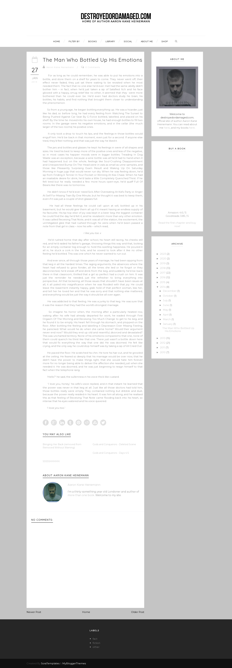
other (96, 647)
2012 (163, 342)
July (165, 300)
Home (86, 612)
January (168, 323)
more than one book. (81, 495)
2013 (163, 338)
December (170, 290)
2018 (163, 268)
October (168, 295)
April (166, 314)
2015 (163, 282)
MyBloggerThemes (74, 663)
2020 (163, 258)
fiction (96, 642)
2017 (163, 272)
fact (95, 638)
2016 (163, 277)
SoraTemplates (50, 663)
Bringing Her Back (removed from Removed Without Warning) (62, 446)
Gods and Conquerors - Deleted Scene (114, 444)
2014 (163, 286)
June (166, 305)
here (167, 127)
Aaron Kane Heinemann (60, 67)
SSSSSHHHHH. (51, 461)
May (166, 309)
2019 (163, 263)
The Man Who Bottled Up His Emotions (92, 60)
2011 (163, 347)
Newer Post (34, 612)
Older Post (137, 612)
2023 (163, 253)
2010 (163, 352)
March (167, 319)
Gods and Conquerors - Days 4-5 (111, 452)
